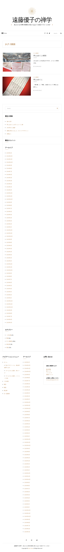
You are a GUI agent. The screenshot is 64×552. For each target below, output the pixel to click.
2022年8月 (9, 242)
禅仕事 (8, 344)
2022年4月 (9, 251)
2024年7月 (9, 171)
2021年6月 (9, 282)
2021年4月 (9, 288)
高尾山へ (9, 134)
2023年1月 (9, 227)
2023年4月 (9, 218)
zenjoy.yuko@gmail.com (52, 380)
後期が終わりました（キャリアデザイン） (18, 130)
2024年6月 (9, 174)
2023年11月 (9, 196)
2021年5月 (9, 285)
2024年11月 (9, 159)
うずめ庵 (8, 335)
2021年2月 (9, 295)
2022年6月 (9, 245)
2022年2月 (9, 258)
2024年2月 (9, 187)
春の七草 (9, 121)
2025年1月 (9, 153)
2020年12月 (9, 301)
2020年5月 (9, 322)
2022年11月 (9, 233)
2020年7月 (9, 316)
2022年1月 (9, 261)
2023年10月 (9, 199)
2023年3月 (9, 221)
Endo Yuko (30, 548)
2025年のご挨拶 (11, 127)
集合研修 (48, 369)
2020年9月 (9, 310)
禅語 (7, 347)
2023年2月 (9, 224)
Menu (5, 33)
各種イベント (49, 374)
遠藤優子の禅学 (32, 20)
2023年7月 (9, 208)
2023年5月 (9, 214)
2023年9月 (9, 202)
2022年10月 (9, 236)
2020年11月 (9, 304)
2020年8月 (9, 313)
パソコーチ (49, 373)
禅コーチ (48, 371)
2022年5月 (9, 248)
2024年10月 (9, 162)
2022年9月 (9, 239)
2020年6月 (9, 319)
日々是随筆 (36, 53)
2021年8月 (9, 276)
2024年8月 (9, 168)
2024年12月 (9, 156)
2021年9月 (9, 273)
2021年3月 (9, 291)
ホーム (5, 362)
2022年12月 (9, 230)
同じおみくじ (38, 80)
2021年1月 (9, 298)
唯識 (7, 338)
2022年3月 (9, 254)
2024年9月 (9, 165)
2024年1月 (9, 190)
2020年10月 (9, 307)
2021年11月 (9, 267)
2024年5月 (9, 177)
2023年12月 (9, 193)
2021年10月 (9, 270)
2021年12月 (9, 264)
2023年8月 (9, 205)
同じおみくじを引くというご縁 (15, 124)
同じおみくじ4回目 (40, 56)
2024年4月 (9, 180)
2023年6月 (9, 211)
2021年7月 (9, 279)
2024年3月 (9, 184)
